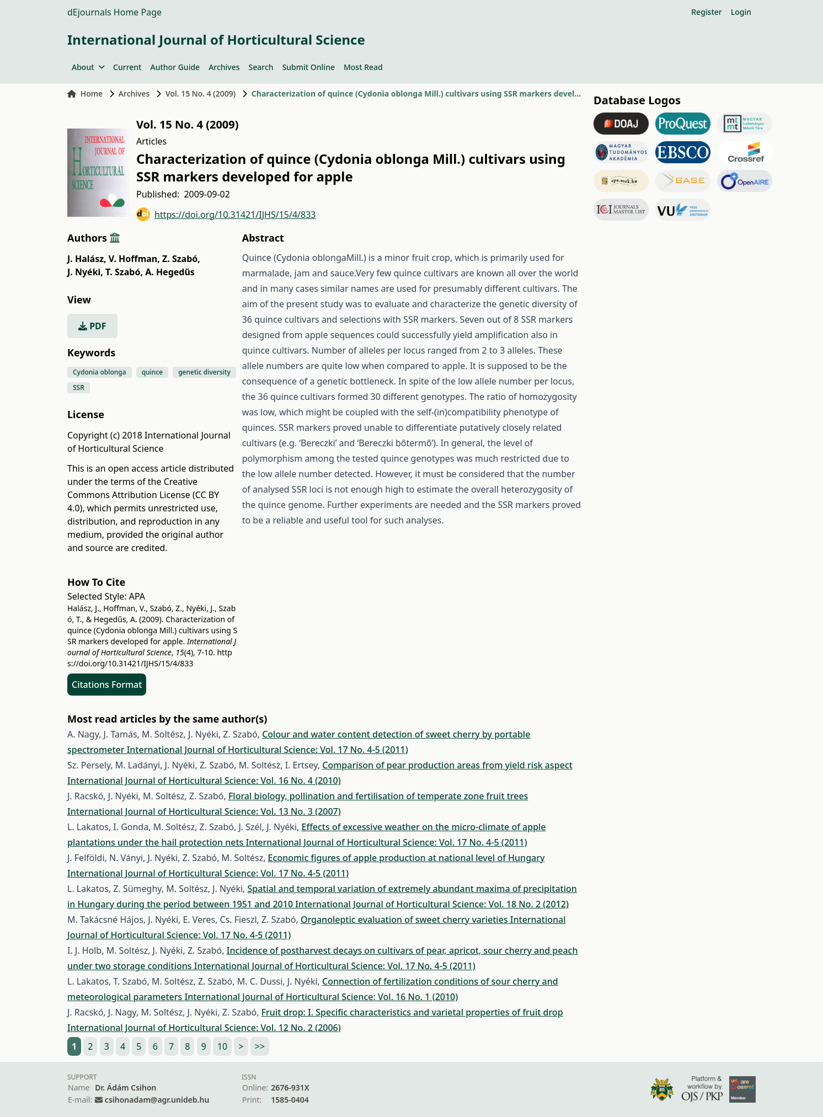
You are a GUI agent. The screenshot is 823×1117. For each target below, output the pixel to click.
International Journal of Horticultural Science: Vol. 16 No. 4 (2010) (204, 780)
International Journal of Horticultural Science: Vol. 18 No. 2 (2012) (432, 904)
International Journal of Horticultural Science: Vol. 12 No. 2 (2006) (204, 1028)
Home (85, 93)
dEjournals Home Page (114, 12)
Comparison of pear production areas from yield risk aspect (447, 765)
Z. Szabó (181, 259)
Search (261, 67)
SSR (78, 387)
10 (222, 1046)
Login (741, 12)
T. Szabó (124, 272)
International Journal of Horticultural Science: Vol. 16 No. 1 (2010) (321, 997)
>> (260, 1046)
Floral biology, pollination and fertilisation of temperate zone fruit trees (378, 796)
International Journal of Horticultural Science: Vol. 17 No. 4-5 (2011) (267, 750)
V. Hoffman (134, 259)
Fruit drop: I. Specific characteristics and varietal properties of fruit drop (412, 1012)
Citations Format (107, 684)
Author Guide (175, 67)
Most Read (363, 67)
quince (152, 372)
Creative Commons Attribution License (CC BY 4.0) (143, 494)
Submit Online (308, 67)
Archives (224, 67)
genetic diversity (204, 372)
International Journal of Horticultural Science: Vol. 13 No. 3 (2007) (204, 811)
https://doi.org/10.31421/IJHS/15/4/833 (226, 214)
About (88, 67)
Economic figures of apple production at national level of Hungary (406, 858)
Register (706, 12)
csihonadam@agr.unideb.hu (157, 1099)
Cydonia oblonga (99, 372)
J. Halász (86, 259)
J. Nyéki (85, 272)
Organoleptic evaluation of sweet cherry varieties (405, 919)
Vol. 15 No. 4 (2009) (200, 93)
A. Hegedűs (170, 272)
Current (127, 67)
